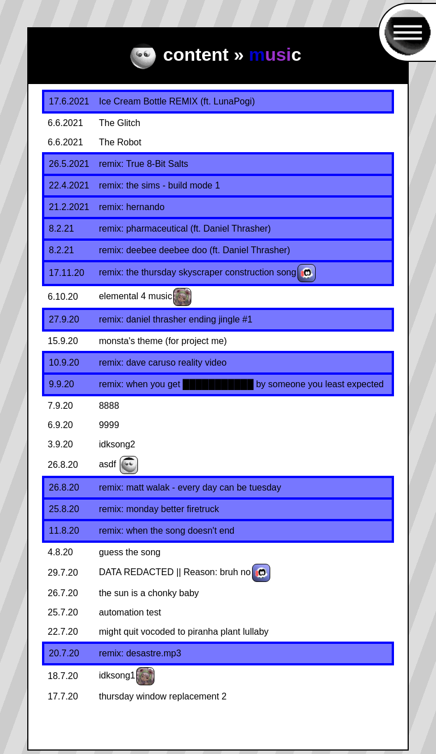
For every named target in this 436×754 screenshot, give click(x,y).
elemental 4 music (135, 296)
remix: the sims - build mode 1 (159, 185)
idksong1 (117, 675)
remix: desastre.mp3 (140, 653)
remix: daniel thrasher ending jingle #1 (175, 319)
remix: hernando (132, 207)
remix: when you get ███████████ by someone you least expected (241, 384)
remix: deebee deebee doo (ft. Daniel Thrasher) (194, 250)
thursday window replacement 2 (163, 696)
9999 (109, 425)
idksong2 (117, 444)
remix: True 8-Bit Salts (143, 164)
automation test (130, 612)
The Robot (120, 142)
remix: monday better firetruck (159, 509)
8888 (109, 405)
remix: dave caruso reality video (163, 362)
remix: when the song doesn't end (166, 530)
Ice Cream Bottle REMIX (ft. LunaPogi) (177, 101)
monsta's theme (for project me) (163, 341)
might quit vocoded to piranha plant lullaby (184, 631)
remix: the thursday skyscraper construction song (197, 272)
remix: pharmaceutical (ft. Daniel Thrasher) (185, 228)
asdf (107, 464)
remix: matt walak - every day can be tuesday (190, 487)
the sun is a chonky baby (149, 593)
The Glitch (119, 123)
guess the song (130, 552)
